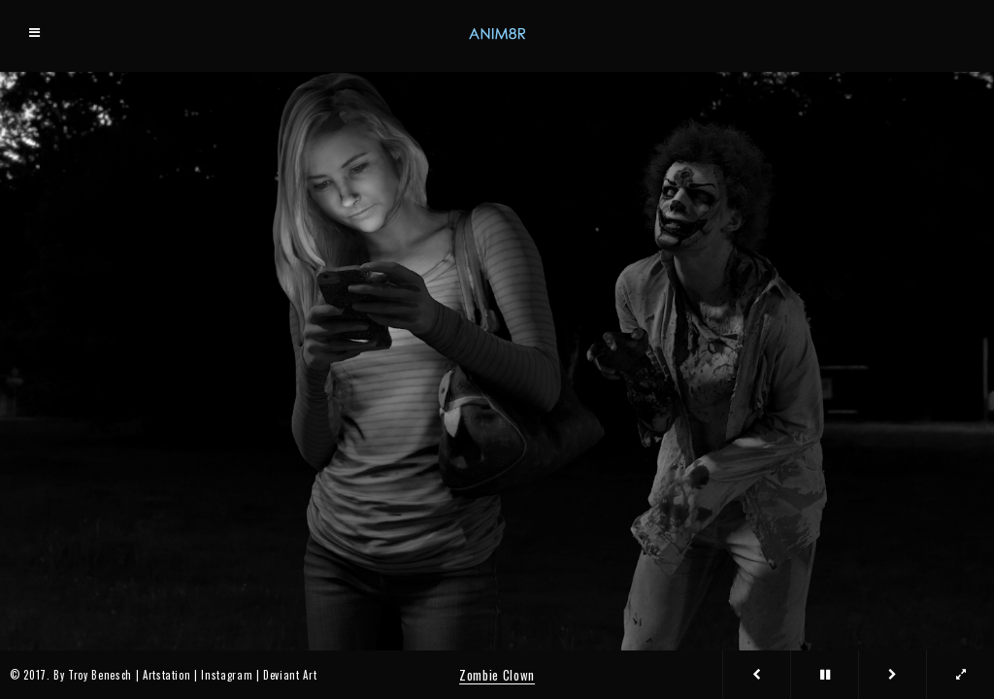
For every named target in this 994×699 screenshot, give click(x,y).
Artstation (167, 674)
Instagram (226, 674)
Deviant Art (289, 674)
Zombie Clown (497, 674)
